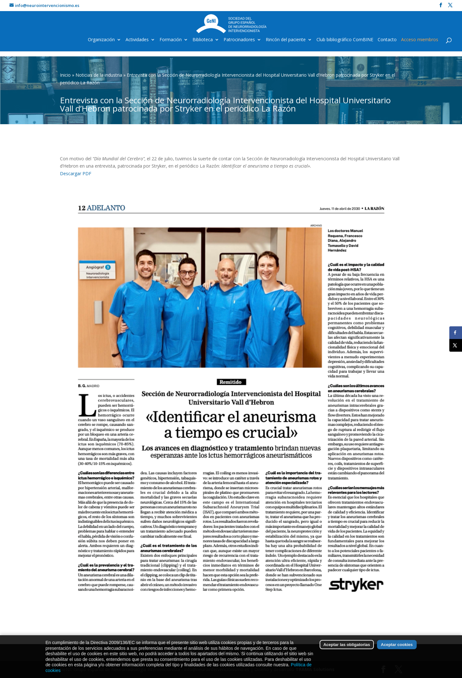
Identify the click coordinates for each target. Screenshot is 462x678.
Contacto (387, 39)
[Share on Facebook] (455, 332)
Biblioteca (202, 39)
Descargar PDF (75, 173)
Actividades (137, 39)
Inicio (65, 75)
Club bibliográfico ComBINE (344, 39)
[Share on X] (455, 345)
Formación (170, 39)
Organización (101, 39)
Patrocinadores (239, 39)
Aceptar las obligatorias (346, 659)
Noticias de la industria (98, 75)
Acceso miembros (419, 39)
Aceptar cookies (397, 659)
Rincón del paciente (286, 39)
